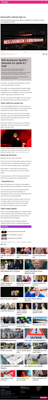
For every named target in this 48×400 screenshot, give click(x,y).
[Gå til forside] (5, 2)
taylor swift (24, 242)
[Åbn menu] (46, 2)
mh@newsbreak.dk (12, 393)
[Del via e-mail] (46, 54)
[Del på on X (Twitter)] (45, 54)
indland (29, 242)
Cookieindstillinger (15, 397)
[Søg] (42, 2)
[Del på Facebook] (43, 54)
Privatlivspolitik (9, 397)
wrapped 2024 (4, 242)
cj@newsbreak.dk (8, 391)
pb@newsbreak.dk (7, 394)
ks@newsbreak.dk (8, 392)
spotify (4, 229)
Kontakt (2, 397)
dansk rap (10, 242)
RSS (38, 390)
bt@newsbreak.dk (8, 390)
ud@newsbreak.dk (7, 387)
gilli (14, 242)
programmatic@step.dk (27, 388)
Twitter (39, 389)
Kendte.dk (4, 397)
